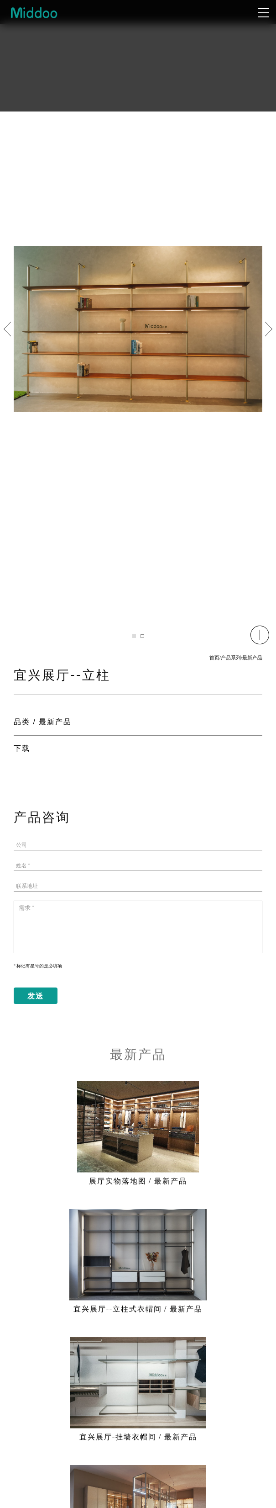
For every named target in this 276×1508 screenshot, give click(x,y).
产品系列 (231, 658)
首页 (214, 658)
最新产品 (252, 658)
